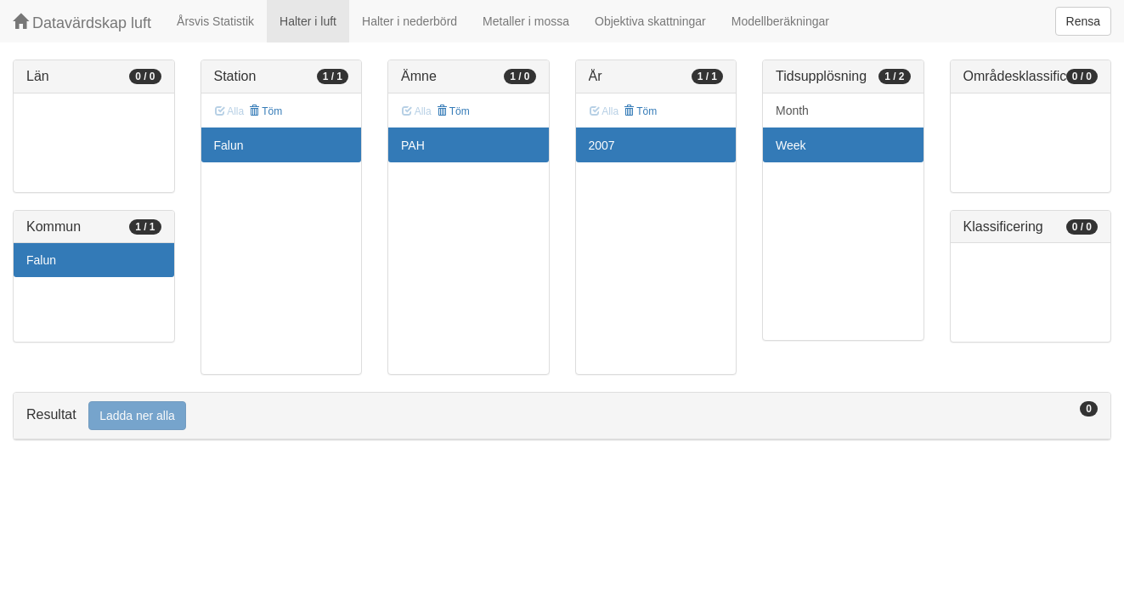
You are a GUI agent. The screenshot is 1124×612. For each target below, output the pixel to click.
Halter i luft (308, 21)
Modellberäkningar (780, 21)
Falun (41, 260)
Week (791, 145)
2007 (602, 145)
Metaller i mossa (526, 21)
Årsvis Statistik (215, 21)
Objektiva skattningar (650, 21)
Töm (265, 111)
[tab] (562, 416)
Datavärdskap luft (82, 22)
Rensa (1083, 21)
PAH (413, 145)
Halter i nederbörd (409, 21)
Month (792, 110)
